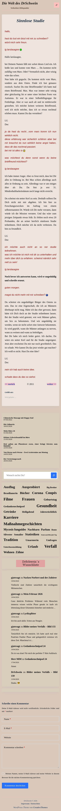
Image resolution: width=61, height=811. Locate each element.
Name (7, 719)
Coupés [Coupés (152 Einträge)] (51, 493)
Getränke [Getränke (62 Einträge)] (10, 511)
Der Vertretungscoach (12, 459)
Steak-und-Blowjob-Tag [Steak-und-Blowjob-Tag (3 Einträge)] (49, 535)
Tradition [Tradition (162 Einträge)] (11, 540)
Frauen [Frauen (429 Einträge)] (28, 499)
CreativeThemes (40, 807)
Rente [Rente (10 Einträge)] (54, 530)
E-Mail (8, 728)
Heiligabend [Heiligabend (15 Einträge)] (28, 512)
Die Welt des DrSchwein (20, 3)
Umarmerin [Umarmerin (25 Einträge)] (32, 540)
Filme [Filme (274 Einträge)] (8, 499)
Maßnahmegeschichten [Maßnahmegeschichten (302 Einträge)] (23, 524)
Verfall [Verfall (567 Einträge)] (50, 546)
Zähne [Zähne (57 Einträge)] (20, 552)
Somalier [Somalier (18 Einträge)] (18, 534)
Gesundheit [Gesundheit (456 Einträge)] (47, 506)
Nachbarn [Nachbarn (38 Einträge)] (33, 529)
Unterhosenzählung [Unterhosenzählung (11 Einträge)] (13, 547)
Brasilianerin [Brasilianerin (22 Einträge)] (11, 493)
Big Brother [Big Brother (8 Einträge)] (52, 487)
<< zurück (10, 384)
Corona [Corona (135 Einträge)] (37, 493)
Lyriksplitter (29, 613)
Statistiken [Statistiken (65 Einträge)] (32, 534)
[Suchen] (54, 475)
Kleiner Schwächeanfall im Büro (17, 437)
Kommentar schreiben (14, 747)
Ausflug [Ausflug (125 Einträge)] (9, 487)
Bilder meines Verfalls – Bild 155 (39, 626)
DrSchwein (16, 672)
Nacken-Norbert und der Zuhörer (40, 577)
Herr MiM (16, 659)
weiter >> (51, 384)
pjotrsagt (15, 577)
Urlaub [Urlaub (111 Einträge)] (33, 546)
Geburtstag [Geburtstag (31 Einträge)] (50, 499)
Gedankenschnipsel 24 (34, 646)
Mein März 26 (9, 431)
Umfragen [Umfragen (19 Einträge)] (51, 540)
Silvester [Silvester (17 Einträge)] (8, 534)
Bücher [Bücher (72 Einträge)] (25, 493)
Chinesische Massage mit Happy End (18, 418)
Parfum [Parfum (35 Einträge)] (45, 529)
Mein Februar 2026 (32, 594)
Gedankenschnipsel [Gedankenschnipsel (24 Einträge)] (14, 506)
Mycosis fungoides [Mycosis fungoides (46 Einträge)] (15, 529)
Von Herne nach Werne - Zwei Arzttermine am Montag (26, 452)
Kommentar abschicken (15, 785)
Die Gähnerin (9, 424)
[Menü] (56, 5)
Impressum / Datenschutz (30, 804)
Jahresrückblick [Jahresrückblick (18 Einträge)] (48, 512)
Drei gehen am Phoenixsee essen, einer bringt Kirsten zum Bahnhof (31, 445)
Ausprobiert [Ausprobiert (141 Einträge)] (31, 487)
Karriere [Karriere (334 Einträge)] (11, 517)
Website (7, 737)
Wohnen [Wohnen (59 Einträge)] (9, 552)
